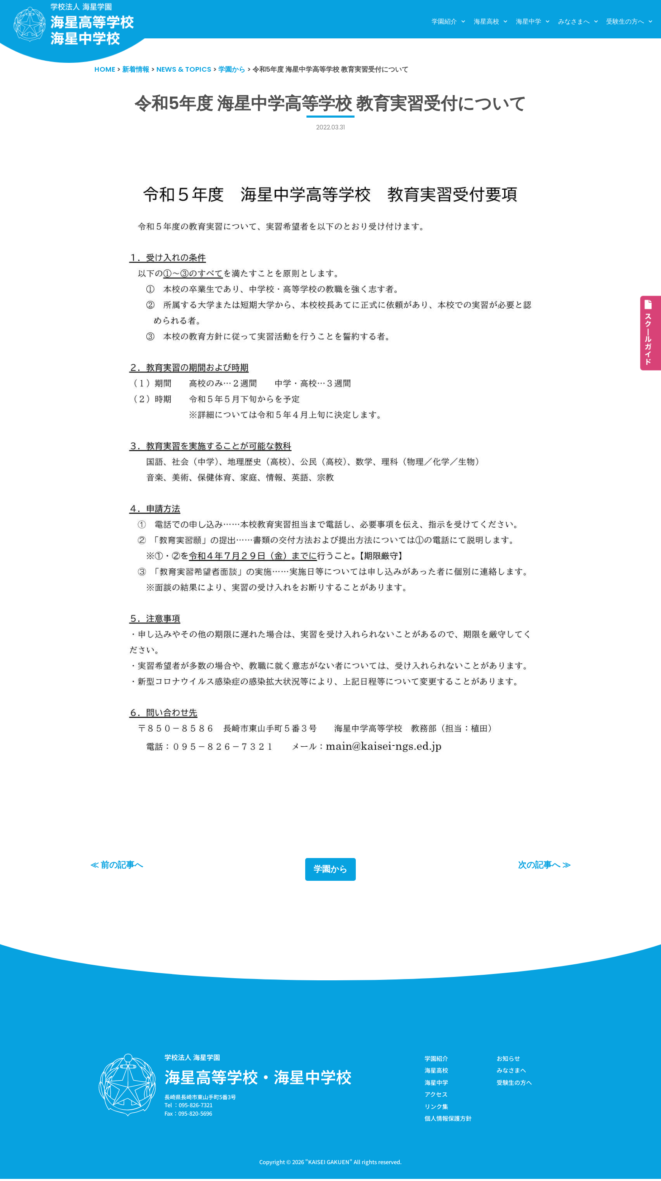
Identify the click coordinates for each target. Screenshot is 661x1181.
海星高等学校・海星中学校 (258, 1077)
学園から (330, 870)
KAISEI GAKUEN (328, 1163)
